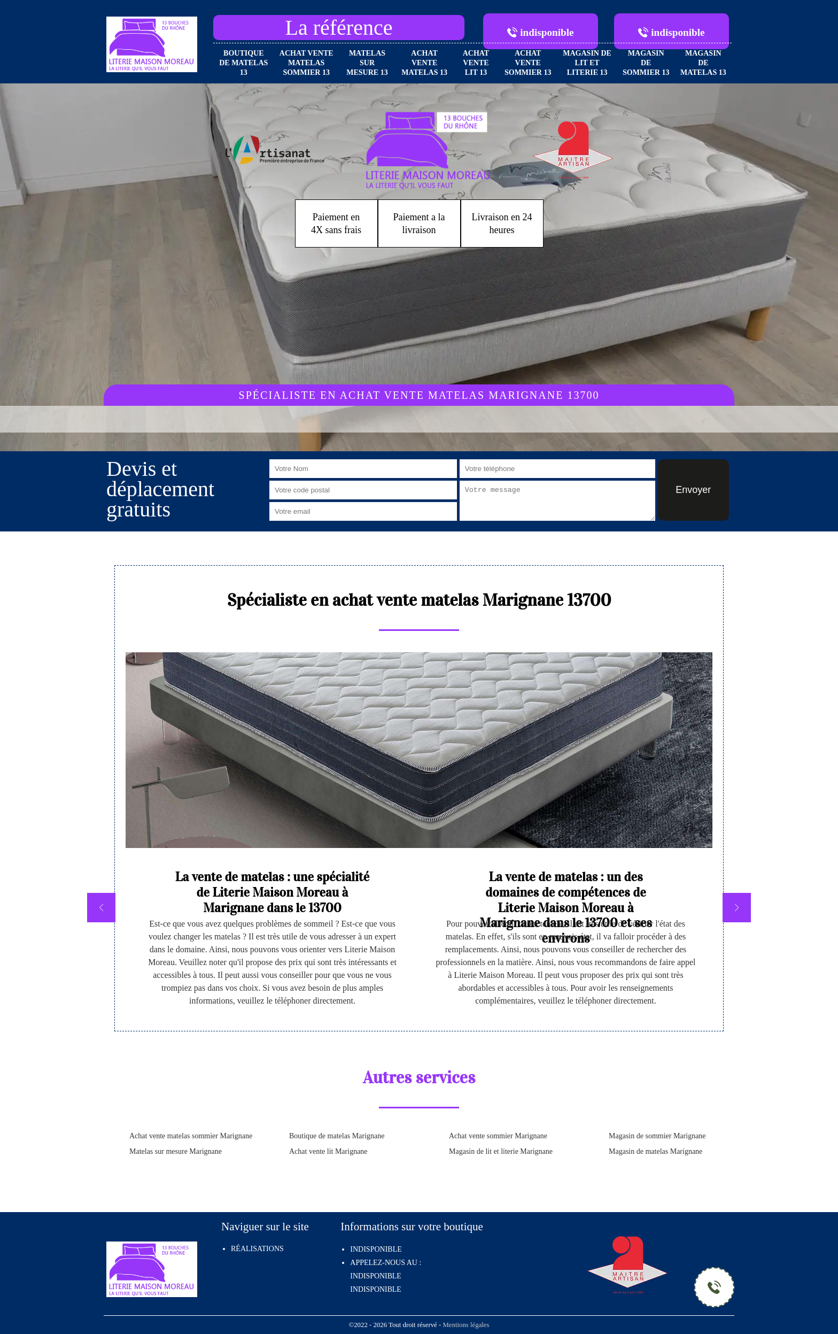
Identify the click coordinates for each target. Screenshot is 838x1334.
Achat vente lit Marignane (328, 1151)
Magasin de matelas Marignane (655, 1151)
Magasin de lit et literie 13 (587, 62)
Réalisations (257, 1249)
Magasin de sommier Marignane (657, 1136)
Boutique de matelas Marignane (336, 1136)
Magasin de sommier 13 (646, 62)
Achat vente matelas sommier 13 (306, 62)
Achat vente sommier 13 (528, 62)
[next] (737, 907)
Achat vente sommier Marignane (498, 1136)
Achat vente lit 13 (476, 62)
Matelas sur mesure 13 (366, 62)
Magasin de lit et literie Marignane (501, 1151)
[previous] (101, 907)
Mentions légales (466, 1325)
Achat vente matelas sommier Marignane (190, 1136)
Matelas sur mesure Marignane (175, 1151)
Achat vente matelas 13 (424, 62)
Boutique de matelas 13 (243, 62)
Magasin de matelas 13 (703, 62)
